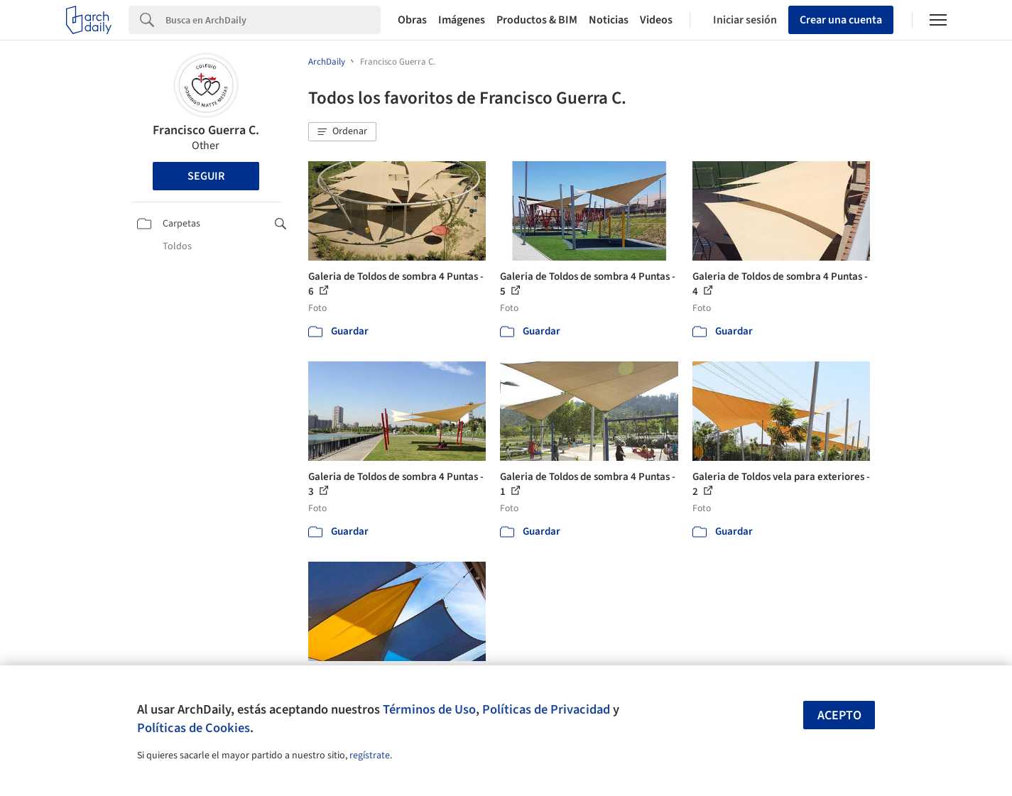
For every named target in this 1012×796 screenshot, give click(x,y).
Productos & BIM (536, 20)
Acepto (839, 715)
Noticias (609, 20)
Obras (412, 20)
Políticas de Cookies (193, 728)
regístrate (369, 755)
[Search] (273, 20)
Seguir (205, 176)
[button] (342, 132)
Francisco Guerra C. (206, 130)
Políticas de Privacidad (546, 709)
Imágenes (461, 20)
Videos (656, 20)
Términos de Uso (429, 709)
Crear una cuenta (841, 20)
